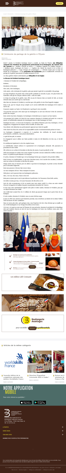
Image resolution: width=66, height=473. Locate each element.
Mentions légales (23, 469)
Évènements (11, 14)
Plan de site (14, 469)
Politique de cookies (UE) (48, 469)
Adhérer (59, 3)
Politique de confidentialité (35, 469)
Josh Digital (58, 467)
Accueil (5, 14)
